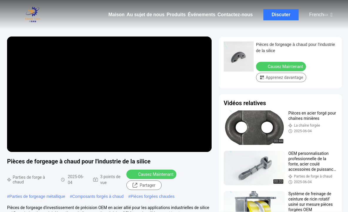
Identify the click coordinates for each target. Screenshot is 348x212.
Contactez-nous (235, 14)
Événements (201, 14)
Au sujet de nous (146, 14)
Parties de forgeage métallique (37, 196)
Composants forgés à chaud (98, 196)
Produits (176, 14)
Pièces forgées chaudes (152, 196)
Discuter (281, 14)
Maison (116, 14)
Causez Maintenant (151, 174)
